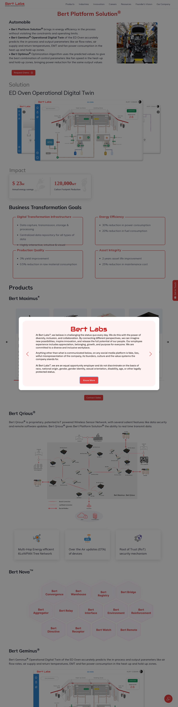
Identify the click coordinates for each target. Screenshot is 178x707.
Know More (89, 380)
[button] (27, 354)
